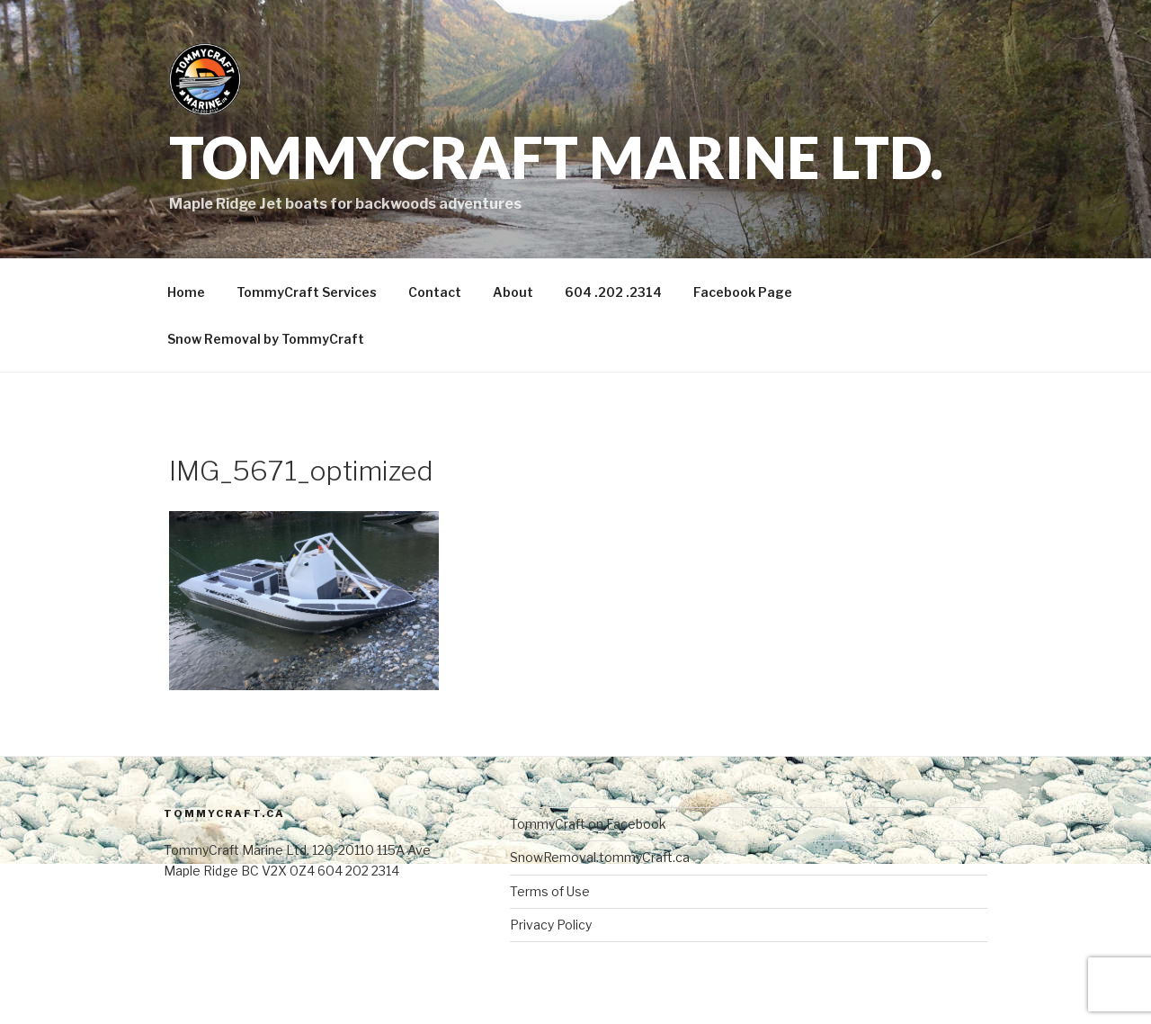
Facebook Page (742, 292)
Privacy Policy (551, 924)
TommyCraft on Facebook (588, 823)
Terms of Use (550, 891)
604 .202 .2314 (613, 292)
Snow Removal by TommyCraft (265, 338)
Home (186, 292)
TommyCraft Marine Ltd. (556, 157)
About (513, 292)
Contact (434, 292)
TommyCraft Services (306, 292)
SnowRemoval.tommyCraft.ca (600, 857)
